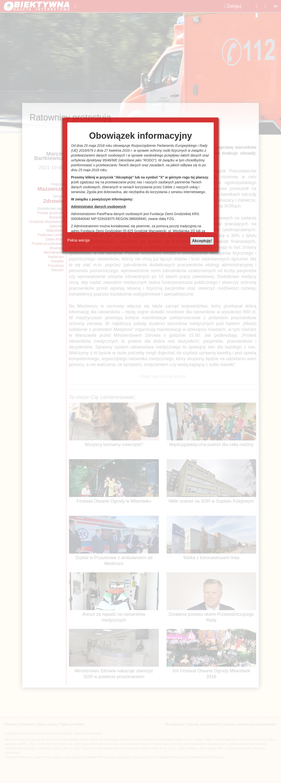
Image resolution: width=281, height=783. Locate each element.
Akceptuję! (202, 241)
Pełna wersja (78, 240)
